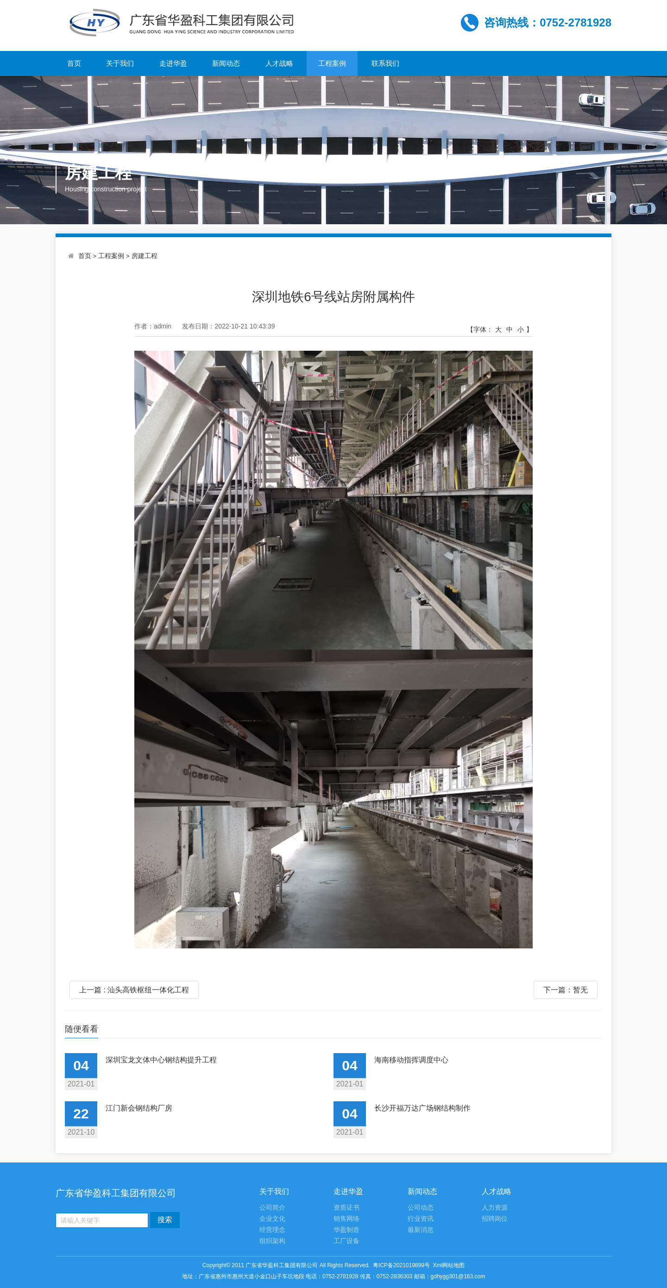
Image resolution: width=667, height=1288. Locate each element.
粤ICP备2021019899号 (401, 1265)
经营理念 (272, 1229)
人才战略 (279, 63)
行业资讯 (421, 1218)
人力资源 (495, 1207)
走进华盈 (173, 63)
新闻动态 (226, 63)
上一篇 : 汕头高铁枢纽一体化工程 (134, 990)
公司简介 (272, 1207)
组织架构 (272, 1240)
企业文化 (272, 1218)
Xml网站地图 (449, 1265)
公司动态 (421, 1207)
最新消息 (421, 1229)
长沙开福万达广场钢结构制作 (422, 1108)
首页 (74, 63)
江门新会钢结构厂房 (139, 1108)
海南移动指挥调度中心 (411, 1060)
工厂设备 (346, 1240)
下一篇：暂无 (565, 990)
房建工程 (144, 256)
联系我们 (385, 63)
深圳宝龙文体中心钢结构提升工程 (161, 1060)
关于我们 (120, 63)
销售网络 (346, 1218)
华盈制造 (346, 1229)
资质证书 (346, 1207)
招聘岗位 (495, 1218)
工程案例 (332, 63)
